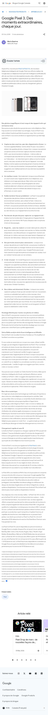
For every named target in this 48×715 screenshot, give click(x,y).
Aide (6, 708)
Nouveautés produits (17, 12)
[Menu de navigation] (3, 3)
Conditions (21, 690)
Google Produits (28, 696)
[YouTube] (30, 673)
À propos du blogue (10, 701)
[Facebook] (35, 673)
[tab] (12, 660)
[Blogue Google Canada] (2, 11)
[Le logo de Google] (6, 683)
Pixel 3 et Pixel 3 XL (24, 69)
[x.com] (24, 673)
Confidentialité (8, 690)
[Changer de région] (28, 708)
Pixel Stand (33, 445)
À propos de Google (10, 696)
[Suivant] (45, 11)
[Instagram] (18, 673)
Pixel (5, 597)
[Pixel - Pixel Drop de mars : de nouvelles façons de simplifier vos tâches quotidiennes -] (25, 636)
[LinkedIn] (41, 673)
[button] (44, 34)
